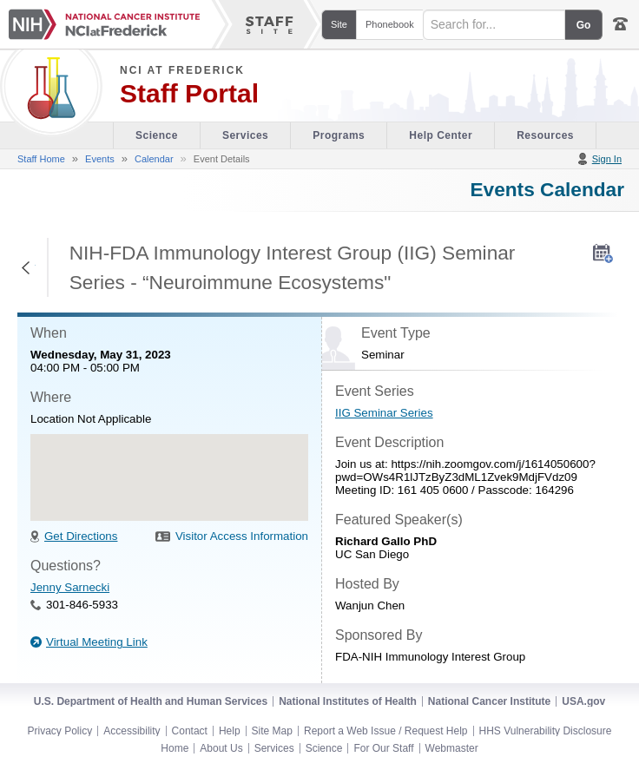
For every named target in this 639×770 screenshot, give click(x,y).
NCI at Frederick (182, 70)
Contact (190, 731)
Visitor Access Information (241, 536)
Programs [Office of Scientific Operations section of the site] (339, 135)
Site (339, 24)
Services (274, 748)
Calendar (154, 159)
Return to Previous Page (26, 267)
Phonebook (390, 24)
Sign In (607, 159)
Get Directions (80, 536)
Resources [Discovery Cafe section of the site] (545, 135)
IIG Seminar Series (384, 412)
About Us (221, 748)
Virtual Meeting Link (97, 641)
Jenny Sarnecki (69, 587)
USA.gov (583, 701)
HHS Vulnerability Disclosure (545, 731)
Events (100, 159)
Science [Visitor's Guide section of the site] (156, 135)
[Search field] (494, 25)
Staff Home (41, 159)
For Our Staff (383, 748)
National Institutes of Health (348, 701)
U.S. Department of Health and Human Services (150, 701)
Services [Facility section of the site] (245, 135)
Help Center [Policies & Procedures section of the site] (440, 135)
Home (174, 748)
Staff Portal (189, 94)
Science (324, 748)
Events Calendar (547, 189)
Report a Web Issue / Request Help (386, 731)
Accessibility (131, 731)
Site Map (272, 731)
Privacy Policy (60, 731)
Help (229, 731)
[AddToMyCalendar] (603, 253)
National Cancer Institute (489, 701)
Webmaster (451, 748)
